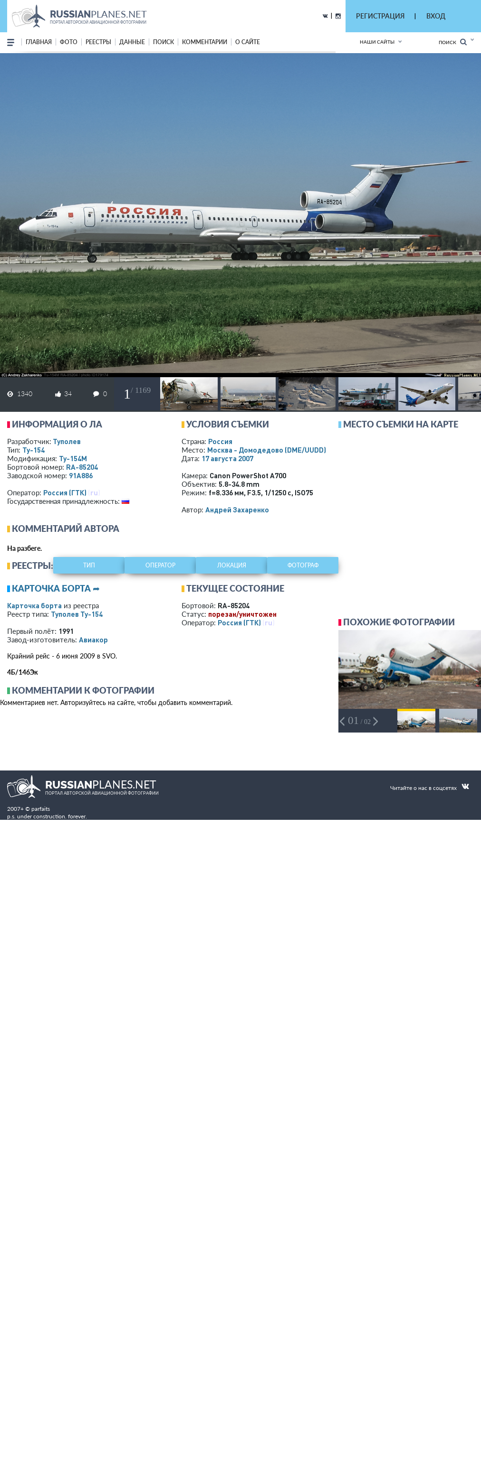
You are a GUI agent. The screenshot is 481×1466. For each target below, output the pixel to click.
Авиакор (93, 639)
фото (68, 42)
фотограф (303, 565)
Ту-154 (33, 449)
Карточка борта (34, 605)
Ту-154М (73, 458)
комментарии (204, 42)
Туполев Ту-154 (77, 614)
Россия (220, 441)
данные (132, 42)
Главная (39, 42)
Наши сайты (377, 42)
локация (231, 565)
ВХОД (435, 16)
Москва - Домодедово (266, 449)
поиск (163, 42)
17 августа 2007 (227, 458)
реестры (98, 42)
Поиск (453, 42)
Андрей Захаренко (237, 509)
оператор (160, 565)
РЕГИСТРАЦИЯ (380, 16)
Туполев (67, 441)
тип (89, 565)
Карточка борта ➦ (56, 588)
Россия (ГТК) (65, 492)
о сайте (247, 42)
